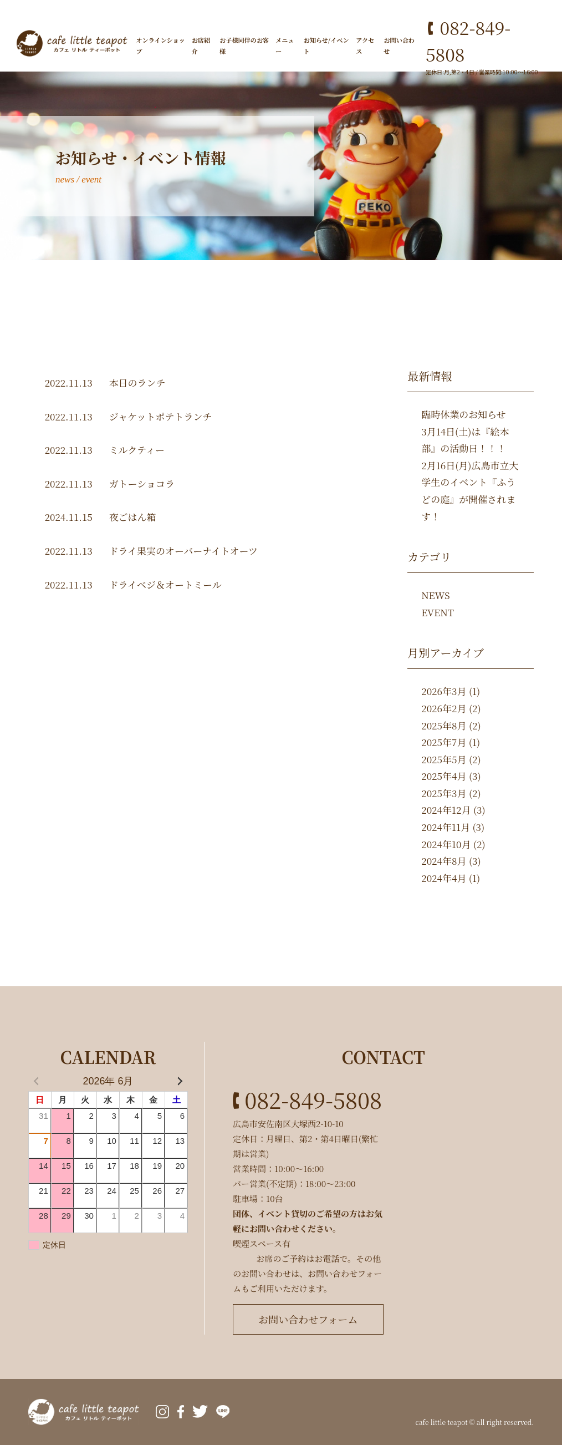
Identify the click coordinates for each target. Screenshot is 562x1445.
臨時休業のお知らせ (463, 414)
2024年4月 (443, 878)
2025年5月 (443, 759)
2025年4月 (443, 776)
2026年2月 (443, 708)
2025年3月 (443, 793)
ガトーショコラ (142, 483)
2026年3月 (443, 691)
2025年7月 (443, 742)
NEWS (435, 595)
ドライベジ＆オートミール (165, 584)
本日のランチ (137, 382)
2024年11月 (445, 827)
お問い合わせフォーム (307, 1319)
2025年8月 (443, 725)
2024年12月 (446, 810)
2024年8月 (443, 861)
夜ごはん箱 (132, 517)
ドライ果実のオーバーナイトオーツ (183, 550)
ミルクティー (137, 450)
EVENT (437, 612)
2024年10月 (446, 844)
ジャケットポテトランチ (160, 416)
